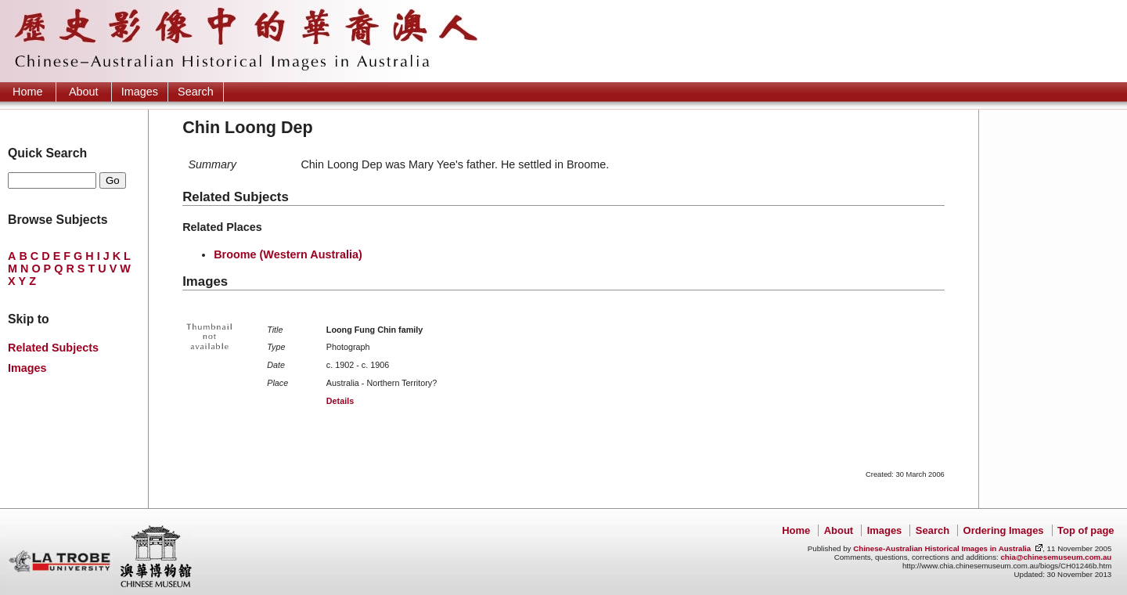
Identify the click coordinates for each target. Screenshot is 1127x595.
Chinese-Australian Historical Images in (942, 548)
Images (139, 91)
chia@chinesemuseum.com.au (1055, 557)
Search (196, 91)
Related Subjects (53, 347)
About (84, 91)
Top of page (1085, 530)
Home (27, 91)
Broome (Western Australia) (288, 254)
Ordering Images (1003, 530)
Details (340, 401)
